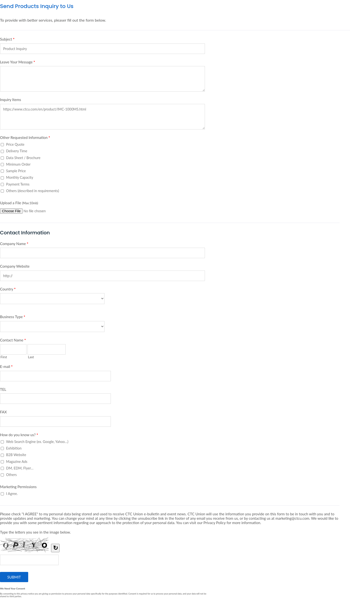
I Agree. (12, 494)
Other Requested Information (25, 138)
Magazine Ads (16, 461)
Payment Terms (17, 184)
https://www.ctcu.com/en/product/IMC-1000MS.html (102, 116)
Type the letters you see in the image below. (35, 532)
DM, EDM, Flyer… (20, 468)
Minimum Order (18, 164)
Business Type (12, 317)
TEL (3, 389)
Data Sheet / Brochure (23, 158)
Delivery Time (16, 151)
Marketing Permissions (18, 486)
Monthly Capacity (19, 177)
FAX (3, 412)
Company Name (14, 244)
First (3, 357)
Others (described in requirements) (32, 191)
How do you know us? (19, 436)
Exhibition (14, 448)
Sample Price (16, 171)
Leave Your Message (17, 63)
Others (11, 475)
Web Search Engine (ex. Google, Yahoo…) (37, 442)
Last (31, 357)
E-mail (6, 367)
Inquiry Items (10, 99)
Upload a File (19, 203)
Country (8, 290)
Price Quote (15, 144)
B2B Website (16, 455)
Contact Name (13, 341)
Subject (7, 40)
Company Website (15, 266)
